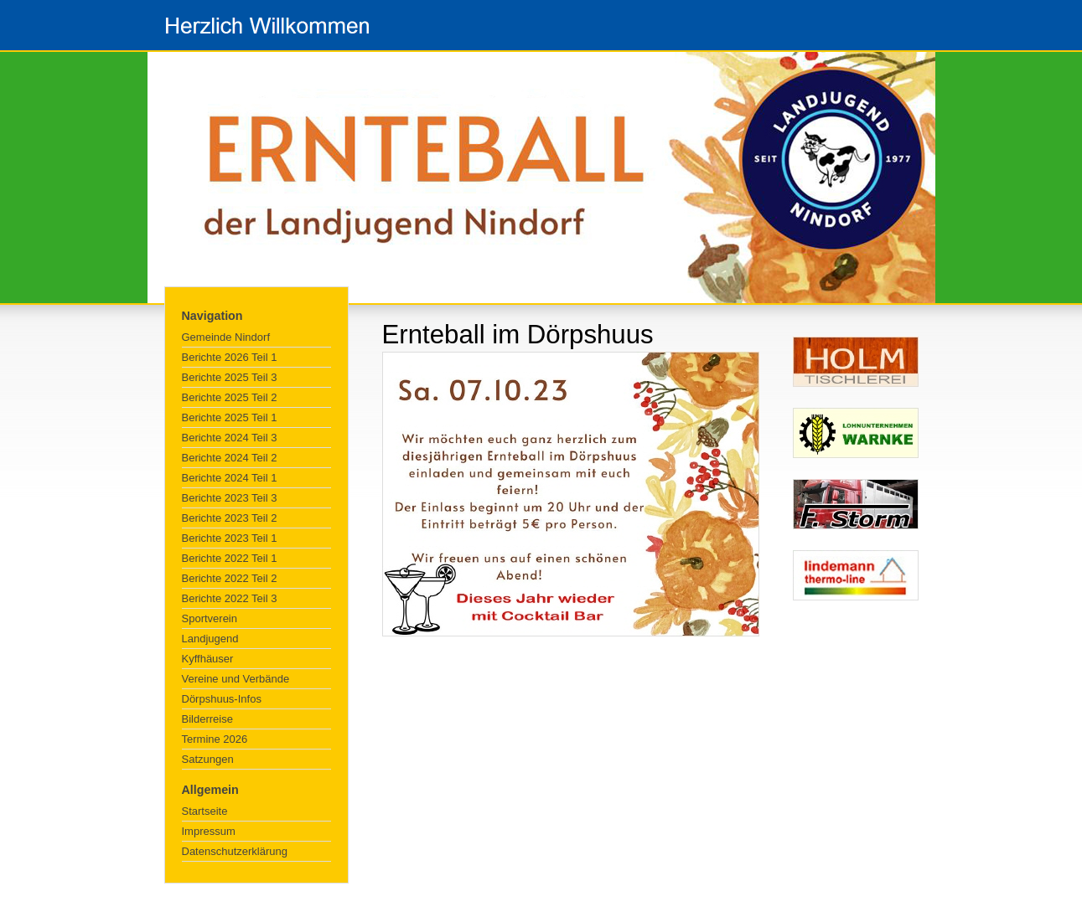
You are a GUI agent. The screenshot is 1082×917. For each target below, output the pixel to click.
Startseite (205, 811)
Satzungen (208, 759)
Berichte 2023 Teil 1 (229, 538)
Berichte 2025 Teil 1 (229, 417)
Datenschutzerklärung (234, 851)
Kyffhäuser (208, 658)
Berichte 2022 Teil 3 (229, 598)
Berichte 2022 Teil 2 (229, 578)
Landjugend (210, 638)
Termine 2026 (215, 739)
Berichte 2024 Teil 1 (229, 477)
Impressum (209, 831)
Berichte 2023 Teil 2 (229, 518)
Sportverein (209, 618)
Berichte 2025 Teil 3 (229, 377)
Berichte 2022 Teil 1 (229, 558)
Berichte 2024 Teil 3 (229, 437)
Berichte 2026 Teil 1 (229, 357)
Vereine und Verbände (236, 678)
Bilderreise (207, 719)
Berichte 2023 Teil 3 (229, 498)
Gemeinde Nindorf (226, 337)
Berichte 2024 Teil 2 (229, 457)
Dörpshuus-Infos (221, 699)
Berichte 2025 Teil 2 (229, 397)
